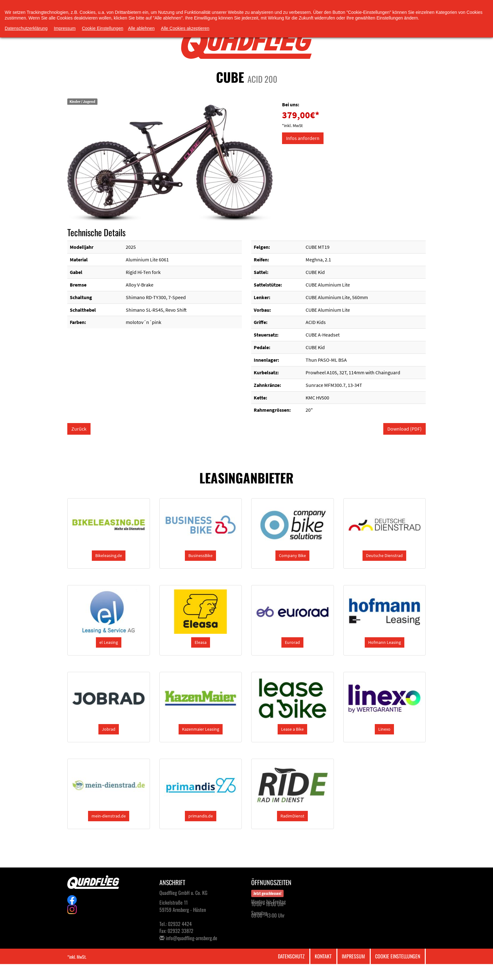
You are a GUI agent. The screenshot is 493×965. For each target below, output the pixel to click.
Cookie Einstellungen (397, 956)
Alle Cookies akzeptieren (185, 28)
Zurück (78, 429)
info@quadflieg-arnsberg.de (191, 938)
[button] (108, 555)
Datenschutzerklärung (26, 28)
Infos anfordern (302, 138)
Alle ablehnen (141, 28)
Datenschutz (291, 956)
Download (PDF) (404, 429)
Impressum (353, 956)
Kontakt (323, 956)
